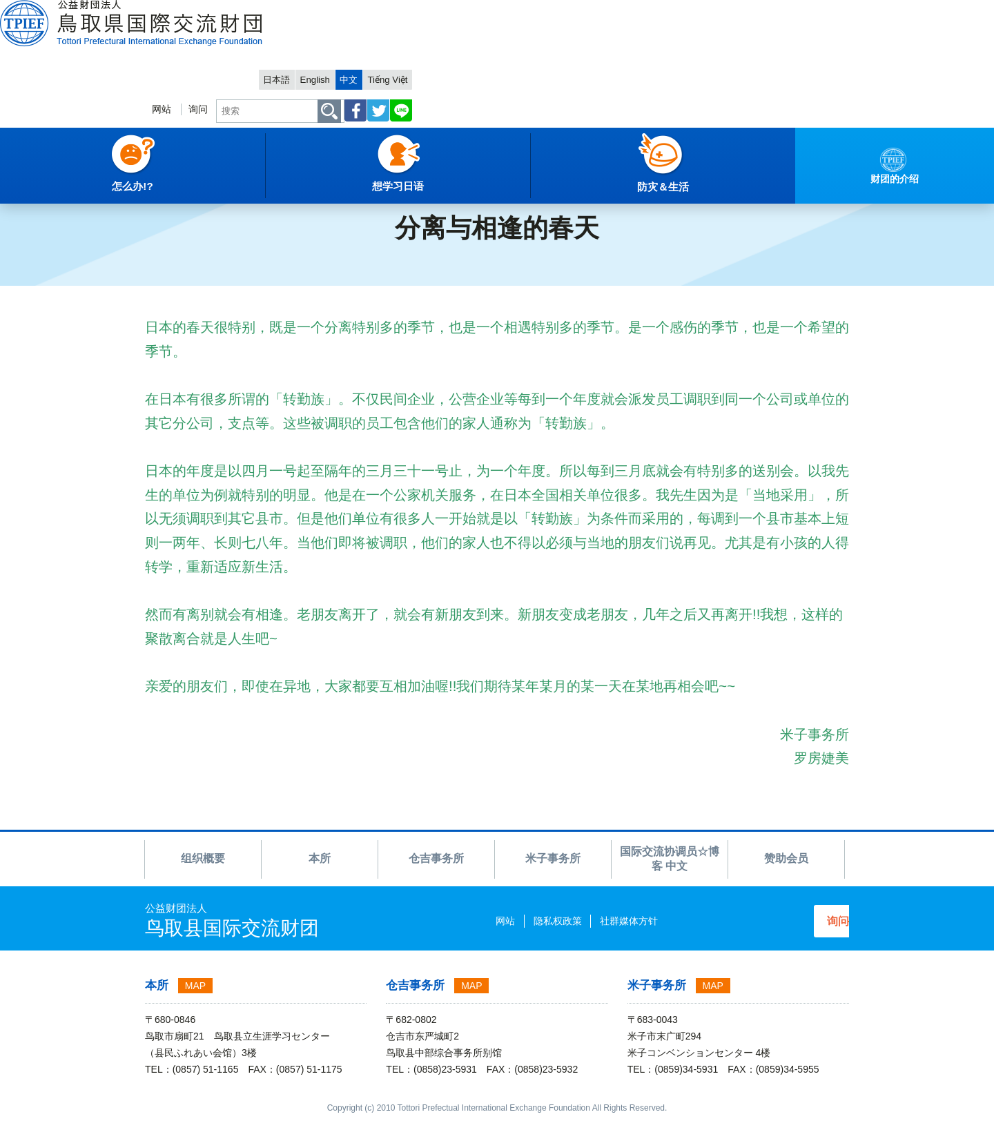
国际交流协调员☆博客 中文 (202, 182)
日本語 (694, 11)
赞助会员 (786, 858)
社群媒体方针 (577, 920)
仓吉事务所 (436, 858)
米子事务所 (553, 858)
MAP (195, 985)
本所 (320, 858)
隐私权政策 (506, 920)
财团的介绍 (103, 182)
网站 (566, 53)
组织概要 (203, 858)
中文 (776, 11)
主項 (20, 182)
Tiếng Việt (821, 11)
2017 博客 (298, 182)
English (738, 11)
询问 (605, 53)
